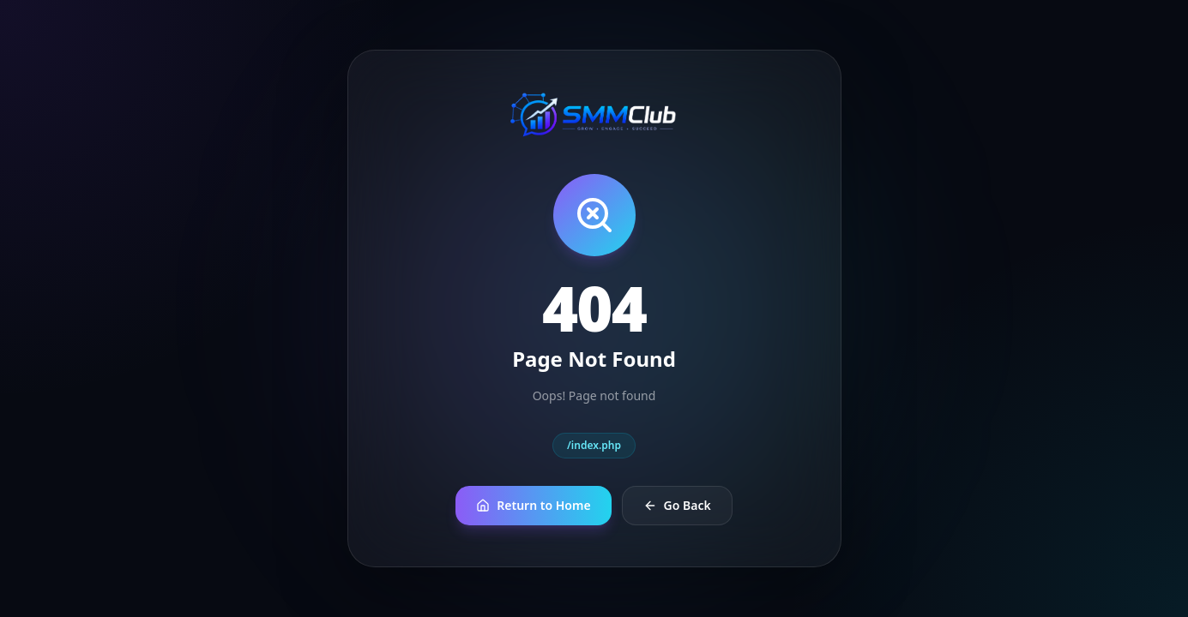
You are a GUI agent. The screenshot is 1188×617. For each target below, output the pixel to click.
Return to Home (533, 505)
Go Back (677, 505)
